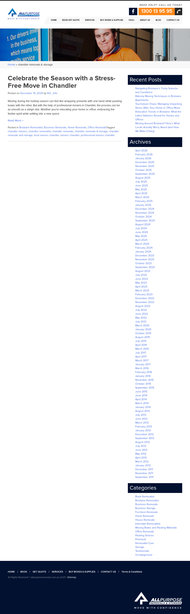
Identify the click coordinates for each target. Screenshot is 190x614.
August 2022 (142, 306)
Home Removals (77, 127)
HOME (11, 572)
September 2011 (144, 477)
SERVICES (57, 572)
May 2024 (141, 236)
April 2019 (141, 345)
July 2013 (140, 415)
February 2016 (143, 372)
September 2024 (145, 220)
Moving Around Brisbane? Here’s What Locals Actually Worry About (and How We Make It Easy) (157, 127)
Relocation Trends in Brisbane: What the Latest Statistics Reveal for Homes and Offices (158, 116)
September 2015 (144, 388)
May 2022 (141, 318)
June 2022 (141, 314)
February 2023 (144, 294)
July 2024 (141, 228)
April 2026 (141, 150)
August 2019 (142, 337)
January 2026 (143, 158)
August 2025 (142, 178)
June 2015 (141, 391)
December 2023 (144, 255)
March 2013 (142, 422)
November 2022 (144, 302)
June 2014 (141, 395)
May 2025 (141, 189)
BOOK (23, 572)
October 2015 (143, 384)
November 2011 (144, 473)
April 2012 (141, 457)
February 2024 (144, 248)
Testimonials (142, 551)
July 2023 (141, 275)
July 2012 (140, 446)
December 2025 (144, 162)
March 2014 (142, 403)
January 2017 (142, 364)
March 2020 (142, 325)
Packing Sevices (144, 535)
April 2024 (141, 240)
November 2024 (144, 213)
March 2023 (142, 290)
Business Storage (145, 508)
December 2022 (144, 298)
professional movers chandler (98, 135)
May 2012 (140, 454)
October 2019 (143, 333)
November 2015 (144, 380)
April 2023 (141, 286)
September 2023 (145, 267)
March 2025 (142, 197)
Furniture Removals (146, 512)
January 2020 (143, 329)
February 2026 (144, 154)
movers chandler (69, 135)
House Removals (145, 520)
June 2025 (141, 185)
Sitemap (71, 577)
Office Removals (97, 127)
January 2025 (143, 205)
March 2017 (141, 360)
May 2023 (141, 283)
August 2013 (142, 411)
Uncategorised (143, 555)
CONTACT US (108, 572)
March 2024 (142, 244)
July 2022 (141, 310)
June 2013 (141, 419)
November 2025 (144, 166)
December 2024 (144, 209)
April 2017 (141, 356)
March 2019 (142, 349)
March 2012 (142, 461)
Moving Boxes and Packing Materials (156, 527)
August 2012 (142, 442)
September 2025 (145, 174)
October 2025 (143, 170)
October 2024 (143, 216)
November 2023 (144, 259)
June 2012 (141, 450)
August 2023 (142, 271)
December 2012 (144, 434)
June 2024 (141, 232)
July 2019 (140, 341)
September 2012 (144, 438)
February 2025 (144, 201)
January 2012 (143, 465)
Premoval (140, 539)
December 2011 (144, 469)
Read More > (15, 120)
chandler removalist (39, 131)
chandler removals (62, 131)
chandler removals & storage (91, 131)
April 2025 (141, 193)
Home (11, 64)
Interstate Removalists (147, 524)
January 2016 (143, 376)
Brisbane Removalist (31, 127)
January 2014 (143, 407)
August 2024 (142, 224)
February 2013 (143, 426)
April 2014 (141, 399)
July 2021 (140, 321)
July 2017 (140, 353)
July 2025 (141, 181)
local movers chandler (46, 135)
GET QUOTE (39, 572)
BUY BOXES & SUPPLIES (82, 572)
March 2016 (142, 368)
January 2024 (143, 251)
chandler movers (17, 131)
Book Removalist (144, 496)
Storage (139, 547)
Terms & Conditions (132, 572)
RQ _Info (52, 93)
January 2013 (143, 430)
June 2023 (141, 279)
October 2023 (143, 263)
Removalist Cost (144, 543)
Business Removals (55, 127)
